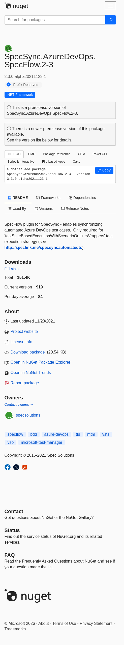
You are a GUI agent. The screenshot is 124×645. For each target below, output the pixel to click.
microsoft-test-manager (42, 442)
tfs (78, 434)
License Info (21, 342)
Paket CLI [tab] (100, 154)
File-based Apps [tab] (53, 161)
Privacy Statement (96, 623)
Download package (28, 352)
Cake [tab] (76, 161)
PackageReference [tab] (56, 154)
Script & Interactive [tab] (21, 161)
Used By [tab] (17, 208)
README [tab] (18, 197)
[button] (104, 170)
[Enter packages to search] (55, 19)
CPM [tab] (81, 154)
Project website (24, 331)
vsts (105, 434)
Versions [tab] (44, 208)
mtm (91, 434)
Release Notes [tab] (75, 208)
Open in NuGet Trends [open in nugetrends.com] (31, 372)
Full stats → (14, 269)
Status (12, 530)
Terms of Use (64, 623)
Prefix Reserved (26, 85)
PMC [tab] (31, 154)
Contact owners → (19, 404)
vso (11, 442)
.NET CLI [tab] (14, 154)
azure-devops (56, 434)
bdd (33, 434)
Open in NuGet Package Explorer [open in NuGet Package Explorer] (40, 362)
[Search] (110, 19)
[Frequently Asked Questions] (10, 555)
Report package (25, 383)
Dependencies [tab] (82, 197)
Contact (14, 511)
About (43, 623)
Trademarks (15, 629)
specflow (15, 434)
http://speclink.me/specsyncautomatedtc (43, 247)
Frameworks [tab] (48, 197)
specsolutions (28, 415)
